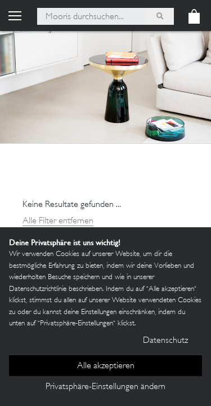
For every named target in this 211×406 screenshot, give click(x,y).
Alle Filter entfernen (58, 221)
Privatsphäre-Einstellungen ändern (105, 387)
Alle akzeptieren (105, 366)
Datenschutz (165, 341)
